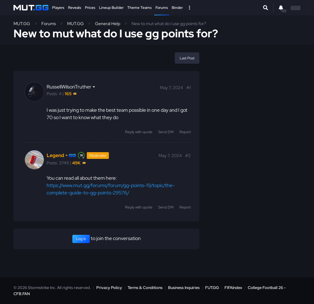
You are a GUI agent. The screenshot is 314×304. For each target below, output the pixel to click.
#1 (188, 87)
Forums (161, 7)
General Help (107, 23)
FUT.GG (212, 287)
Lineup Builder (111, 7)
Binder (177, 7)
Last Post (187, 58)
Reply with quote (138, 131)
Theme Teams (139, 7)
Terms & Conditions (145, 287)
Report (185, 131)
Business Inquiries (184, 287)
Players (58, 7)
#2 (188, 155)
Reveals (74, 7)
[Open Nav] (189, 7)
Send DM (166, 131)
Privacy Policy (109, 287)
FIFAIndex (233, 287)
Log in (81, 238)
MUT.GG (21, 23)
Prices (90, 7)
